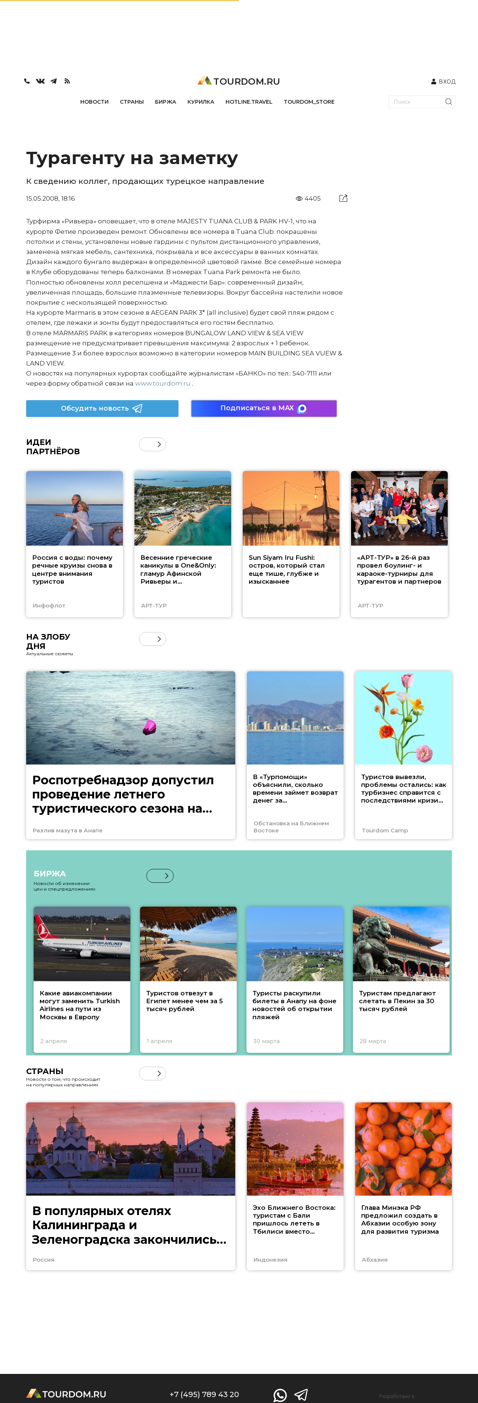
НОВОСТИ (94, 101)
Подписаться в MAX (264, 408)
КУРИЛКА (200, 101)
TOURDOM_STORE (309, 101)
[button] (159, 444)
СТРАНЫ (132, 101)
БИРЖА (165, 101)
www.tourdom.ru (162, 383)
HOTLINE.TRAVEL (249, 101)
